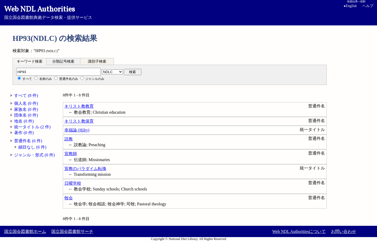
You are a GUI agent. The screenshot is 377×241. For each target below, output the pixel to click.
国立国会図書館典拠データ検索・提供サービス (188, 12)
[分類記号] (58, 72)
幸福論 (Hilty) (77, 130)
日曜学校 (72, 183)
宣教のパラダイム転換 (85, 168)
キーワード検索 (29, 61)
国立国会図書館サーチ (72, 231)
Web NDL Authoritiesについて (299, 231)
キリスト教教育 (79, 106)
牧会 (68, 198)
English (350, 6)
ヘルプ (367, 6)
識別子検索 (97, 61)
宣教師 (70, 153)
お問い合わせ (343, 231)
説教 (68, 139)
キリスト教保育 (79, 121)
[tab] (30, 61)
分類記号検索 (63, 61)
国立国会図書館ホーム (25, 231)
